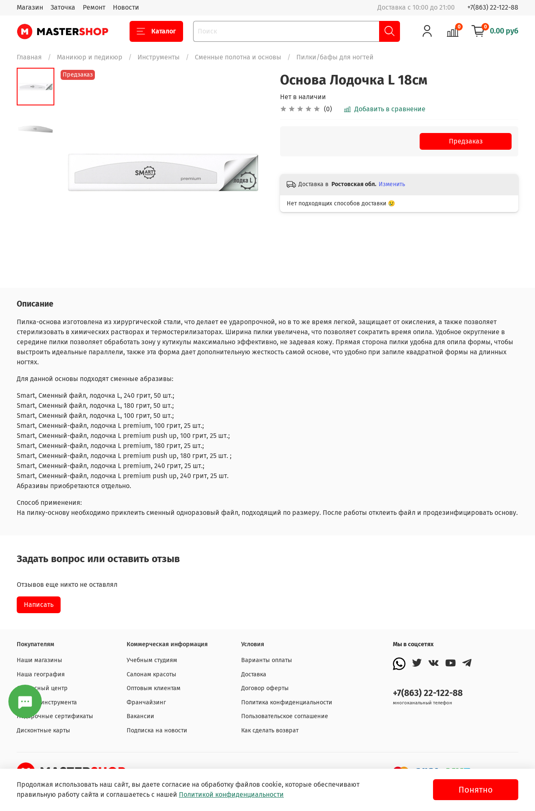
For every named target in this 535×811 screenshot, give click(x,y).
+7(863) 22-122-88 (492, 7)
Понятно (476, 790)
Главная (29, 57)
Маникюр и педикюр (89, 57)
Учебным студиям (152, 660)
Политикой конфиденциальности (231, 794)
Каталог (156, 31)
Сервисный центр (42, 688)
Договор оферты (265, 688)
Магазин (30, 7)
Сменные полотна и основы (238, 57)
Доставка (253, 674)
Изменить (392, 184)
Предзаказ (466, 141)
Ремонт (94, 7)
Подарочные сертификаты (55, 716)
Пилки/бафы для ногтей (335, 57)
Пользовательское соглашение (284, 716)
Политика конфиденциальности (286, 702)
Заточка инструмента (47, 702)
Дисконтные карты (43, 730)
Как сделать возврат (269, 730)
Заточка (63, 7)
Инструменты (159, 57)
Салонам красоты (151, 674)
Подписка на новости (157, 730)
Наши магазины (39, 660)
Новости (126, 7)
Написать (39, 605)
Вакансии (140, 716)
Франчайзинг (146, 702)
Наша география (41, 674)
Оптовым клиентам (154, 688)
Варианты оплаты (266, 660)
